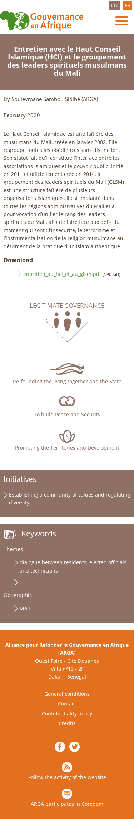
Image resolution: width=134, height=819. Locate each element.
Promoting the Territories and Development (67, 447)
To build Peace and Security (67, 414)
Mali (25, 608)
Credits (67, 723)
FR (127, 5)
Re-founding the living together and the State (67, 381)
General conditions (67, 693)
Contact (67, 703)
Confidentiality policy (67, 713)
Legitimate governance (67, 306)
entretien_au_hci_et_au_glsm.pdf (62, 273)
